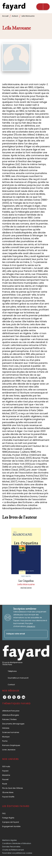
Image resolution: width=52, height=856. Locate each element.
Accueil (5, 16)
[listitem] (4, 697)
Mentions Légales (9, 840)
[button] (26, 711)
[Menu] (43, 6)
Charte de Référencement (13, 850)
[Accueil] (14, 6)
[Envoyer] (44, 634)
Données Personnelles (11, 846)
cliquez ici (31, 626)
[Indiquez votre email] (22, 634)
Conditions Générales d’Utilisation (16, 843)
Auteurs (15, 16)
